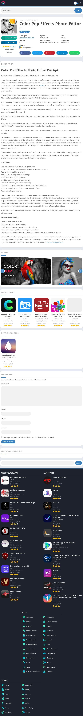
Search (78, 463)
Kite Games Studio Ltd (26, 38)
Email (3, 419)
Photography (34, 20)
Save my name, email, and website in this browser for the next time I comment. (29, 437)
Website (3, 428)
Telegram (62, 53)
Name (3, 409)
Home (21, 20)
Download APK (9, 38)
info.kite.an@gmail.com (54, 242)
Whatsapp (74, 53)
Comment (5, 384)
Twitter (36, 53)
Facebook (25, 53)
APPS (26, 20)
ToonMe (41, 85)
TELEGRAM (7, 42)
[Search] (41, 10)
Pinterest (49, 53)
